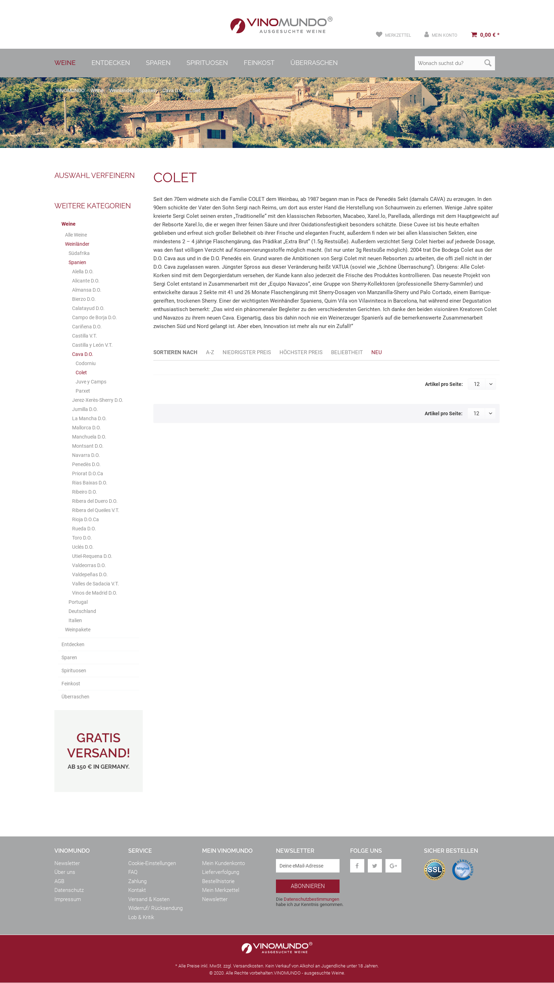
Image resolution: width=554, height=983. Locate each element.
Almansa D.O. (86, 290)
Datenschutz (69, 890)
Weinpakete (77, 629)
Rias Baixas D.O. (89, 482)
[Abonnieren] (307, 886)
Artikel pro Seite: (444, 384)
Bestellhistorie (218, 881)
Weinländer (77, 244)
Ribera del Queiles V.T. (95, 510)
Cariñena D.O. (87, 326)
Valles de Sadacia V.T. (95, 583)
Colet (81, 372)
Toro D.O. (82, 538)
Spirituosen (73, 670)
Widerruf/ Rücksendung (155, 908)
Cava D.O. (82, 354)
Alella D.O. (83, 271)
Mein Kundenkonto (223, 863)
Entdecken (72, 644)
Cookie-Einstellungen (152, 863)
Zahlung (137, 881)
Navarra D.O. (86, 455)
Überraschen (75, 696)
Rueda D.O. (84, 528)
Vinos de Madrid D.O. (94, 593)
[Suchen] (488, 63)
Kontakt (137, 890)
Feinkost (70, 683)
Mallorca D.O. (86, 427)
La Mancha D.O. (89, 418)
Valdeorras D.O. (89, 565)
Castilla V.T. (84, 336)
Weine (68, 224)
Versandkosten (248, 966)
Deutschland (82, 611)
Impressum (67, 899)
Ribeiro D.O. (84, 492)
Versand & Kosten (149, 899)
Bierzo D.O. (84, 299)
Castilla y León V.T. (92, 345)
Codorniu (86, 363)
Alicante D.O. (86, 281)
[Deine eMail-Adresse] (307, 865)
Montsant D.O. (88, 446)
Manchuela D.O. (89, 437)
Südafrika (79, 253)
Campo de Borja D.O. (94, 317)
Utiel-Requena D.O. (92, 556)
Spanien (77, 262)
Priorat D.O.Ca (87, 473)
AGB (59, 881)
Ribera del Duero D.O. (95, 501)
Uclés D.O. (83, 547)
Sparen (69, 657)
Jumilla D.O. (85, 409)
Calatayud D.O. (88, 308)
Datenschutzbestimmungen (311, 899)
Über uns (64, 872)
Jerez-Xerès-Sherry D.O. (97, 400)
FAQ (132, 872)
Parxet (83, 391)
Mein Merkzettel (220, 890)
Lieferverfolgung (220, 872)
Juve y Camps (91, 382)
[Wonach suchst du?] (455, 63)
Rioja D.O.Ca (85, 519)
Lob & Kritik (141, 917)
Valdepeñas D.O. (90, 574)
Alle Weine (76, 235)
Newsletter (67, 863)
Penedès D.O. (86, 464)
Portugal (78, 602)
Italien (75, 620)
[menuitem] (393, 34)
